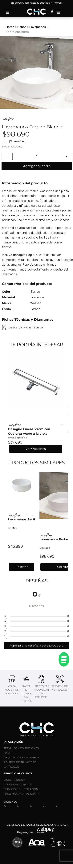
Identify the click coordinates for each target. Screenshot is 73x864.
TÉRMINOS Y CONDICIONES (21, 748)
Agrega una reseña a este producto (36, 645)
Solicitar (22, 567)
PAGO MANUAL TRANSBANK (21, 793)
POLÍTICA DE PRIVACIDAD (20, 762)
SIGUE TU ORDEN (15, 779)
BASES (8, 752)
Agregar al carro (37, 166)
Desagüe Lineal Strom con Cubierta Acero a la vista (29, 431)
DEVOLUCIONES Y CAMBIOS (21, 757)
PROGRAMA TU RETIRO (18, 784)
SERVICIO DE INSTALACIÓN (21, 789)
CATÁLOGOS (11, 766)
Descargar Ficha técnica (25, 327)
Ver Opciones (36, 449)
